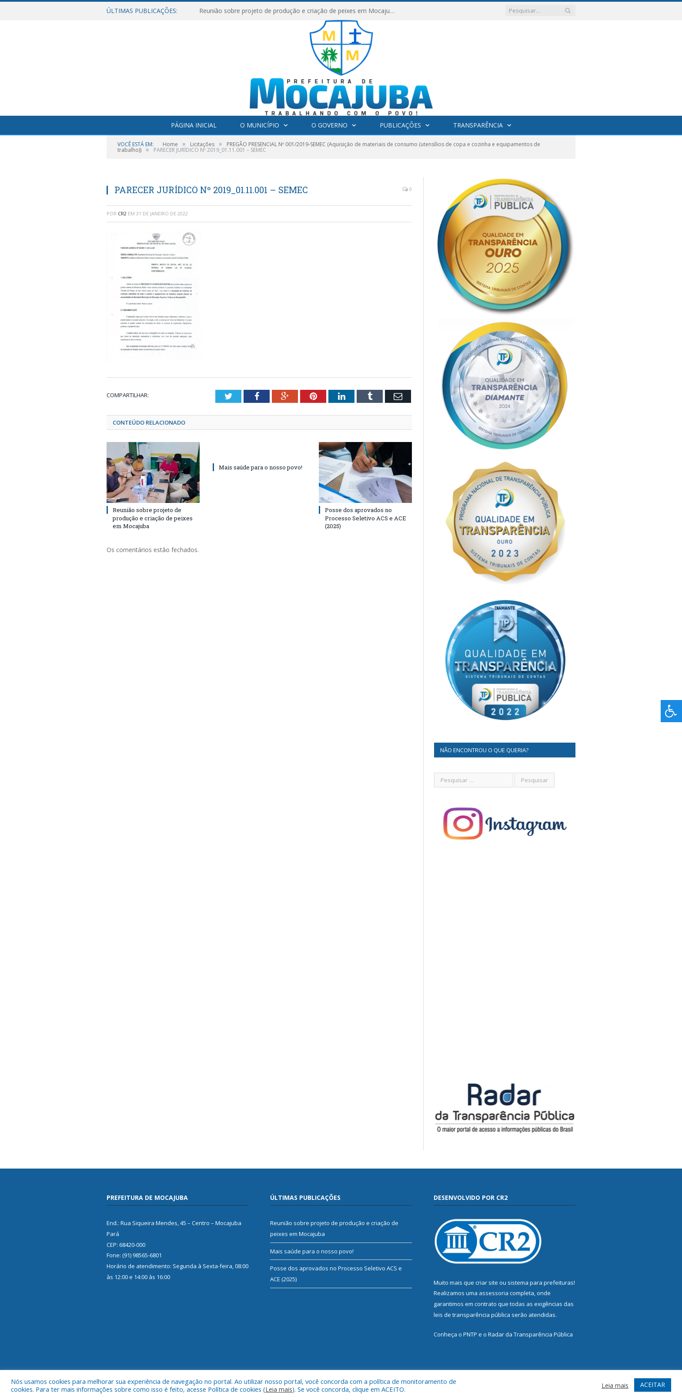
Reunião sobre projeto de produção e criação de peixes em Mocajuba (298, 11)
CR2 (122, 213)
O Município (259, 125)
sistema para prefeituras (541, 1282)
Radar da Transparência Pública (530, 1334)
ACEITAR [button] (652, 1384)
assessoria (493, 1293)
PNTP (470, 1334)
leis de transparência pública (472, 1315)
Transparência (478, 125)
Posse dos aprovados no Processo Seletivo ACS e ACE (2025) (365, 517)
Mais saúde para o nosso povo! (260, 467)
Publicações (400, 125)
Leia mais (278, 1389)
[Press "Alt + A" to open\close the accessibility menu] (671, 711)
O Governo (329, 125)
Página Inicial (194, 125)
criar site (486, 1282)
